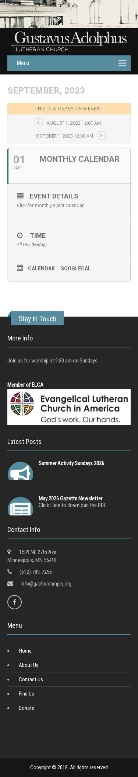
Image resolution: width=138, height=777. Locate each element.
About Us (29, 665)
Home (25, 651)
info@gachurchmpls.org (46, 583)
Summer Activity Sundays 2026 (71, 463)
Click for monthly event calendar (50, 205)
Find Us (26, 693)
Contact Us (31, 679)
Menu (23, 62)
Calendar (41, 268)
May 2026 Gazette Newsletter (70, 498)
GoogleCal (75, 268)
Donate (26, 708)
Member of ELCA (25, 385)
